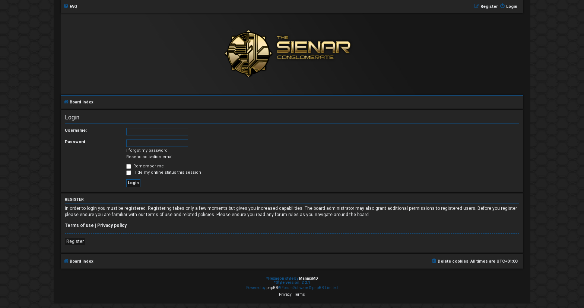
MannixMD (308, 278)
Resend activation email (150, 156)
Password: (75, 141)
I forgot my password (147, 150)
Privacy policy (112, 225)
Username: (76, 130)
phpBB (272, 288)
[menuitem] (70, 6)
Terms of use (79, 225)
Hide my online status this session (163, 172)
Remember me (145, 166)
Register (75, 241)
